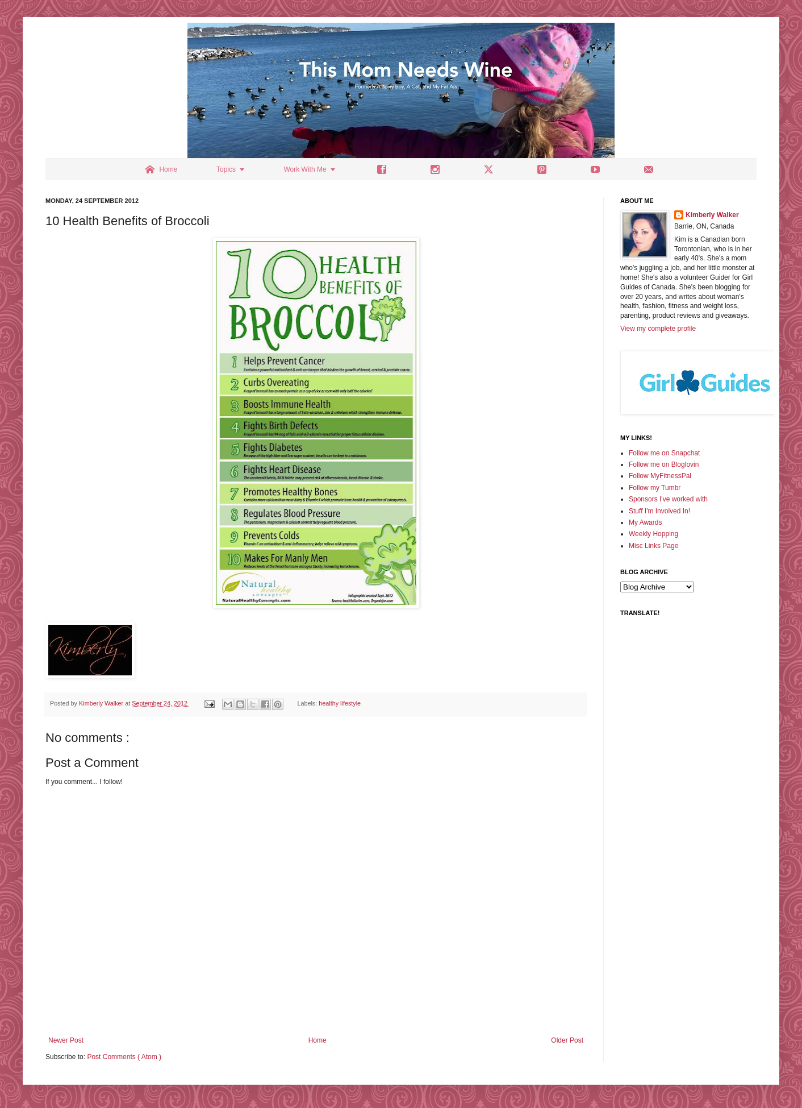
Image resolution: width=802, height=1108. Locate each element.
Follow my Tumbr (654, 488)
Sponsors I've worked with (668, 499)
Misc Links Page (653, 546)
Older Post (567, 1040)
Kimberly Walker (712, 215)
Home (317, 1040)
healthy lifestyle (340, 703)
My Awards (645, 522)
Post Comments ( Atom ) (124, 1057)
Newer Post (65, 1040)
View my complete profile (658, 329)
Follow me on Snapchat (664, 453)
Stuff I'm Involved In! (659, 511)
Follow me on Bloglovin (664, 464)
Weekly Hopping (653, 534)
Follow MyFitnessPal (660, 476)
